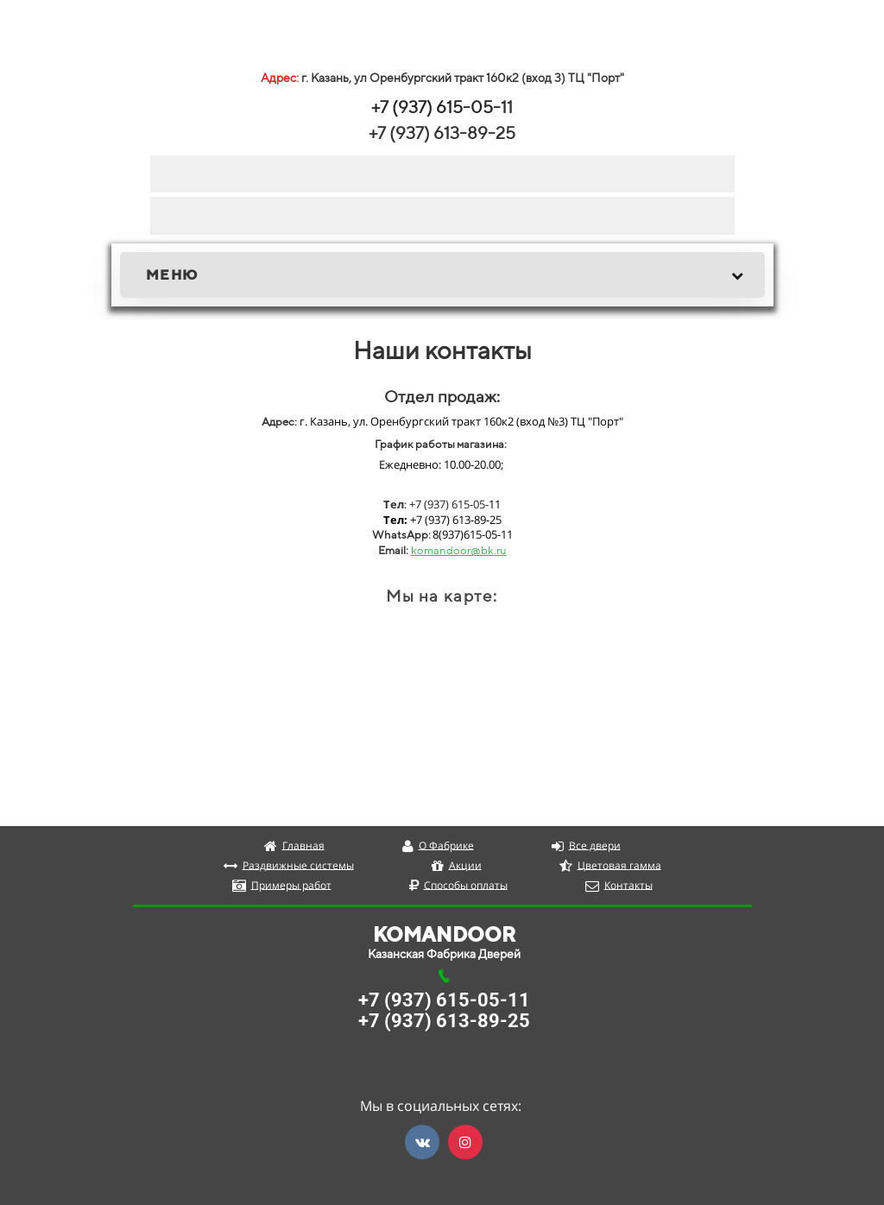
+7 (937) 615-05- (436, 107)
